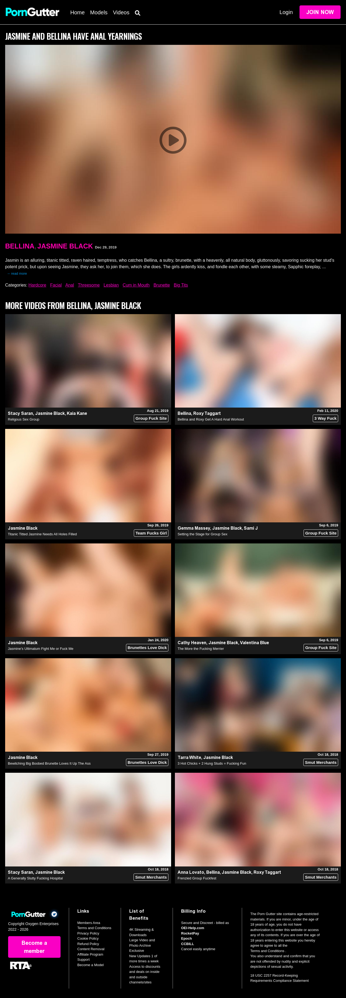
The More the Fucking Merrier (201, 649)
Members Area (88, 923)
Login (286, 12)
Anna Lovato (191, 872)
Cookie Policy (88, 938)
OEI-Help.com (192, 928)
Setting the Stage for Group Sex (202, 534)
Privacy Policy (88, 933)
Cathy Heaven (192, 642)
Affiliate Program (90, 954)
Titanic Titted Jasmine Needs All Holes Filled (42, 534)
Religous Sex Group (23, 419)
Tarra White (189, 757)
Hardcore (37, 285)
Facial (56, 285)
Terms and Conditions (94, 928)
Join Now (320, 12)
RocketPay (190, 933)
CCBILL (187, 944)
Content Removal (90, 949)
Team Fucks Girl (151, 533)
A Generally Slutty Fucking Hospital (35, 878)
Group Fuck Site (151, 418)
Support (83, 959)
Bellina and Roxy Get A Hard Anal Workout (211, 419)
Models (98, 12)
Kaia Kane (77, 413)
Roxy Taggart (207, 413)
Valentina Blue (254, 642)
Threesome (89, 285)
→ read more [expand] (17, 273)
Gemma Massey (194, 528)
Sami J (251, 528)
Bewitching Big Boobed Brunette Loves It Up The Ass (49, 763)
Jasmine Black (65, 246)
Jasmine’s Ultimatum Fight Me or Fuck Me (41, 649)
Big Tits (181, 285)
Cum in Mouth (136, 285)
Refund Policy (88, 944)
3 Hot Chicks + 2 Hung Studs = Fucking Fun (212, 763)
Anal (69, 285)
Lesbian (111, 285)
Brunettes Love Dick (147, 647)
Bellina (19, 246)
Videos (121, 12)
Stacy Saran (20, 413)
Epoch (186, 938)
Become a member (34, 947)
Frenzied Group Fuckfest (197, 878)
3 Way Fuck (325, 418)
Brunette (162, 285)
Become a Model (90, 965)
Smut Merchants (321, 762)
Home (77, 12)
